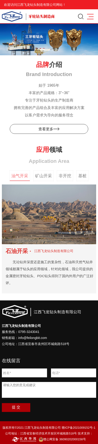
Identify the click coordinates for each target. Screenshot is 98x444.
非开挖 (65, 178)
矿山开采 (43, 178)
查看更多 (48, 130)
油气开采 (19, 178)
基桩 (82, 178)
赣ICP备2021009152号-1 (78, 427)
